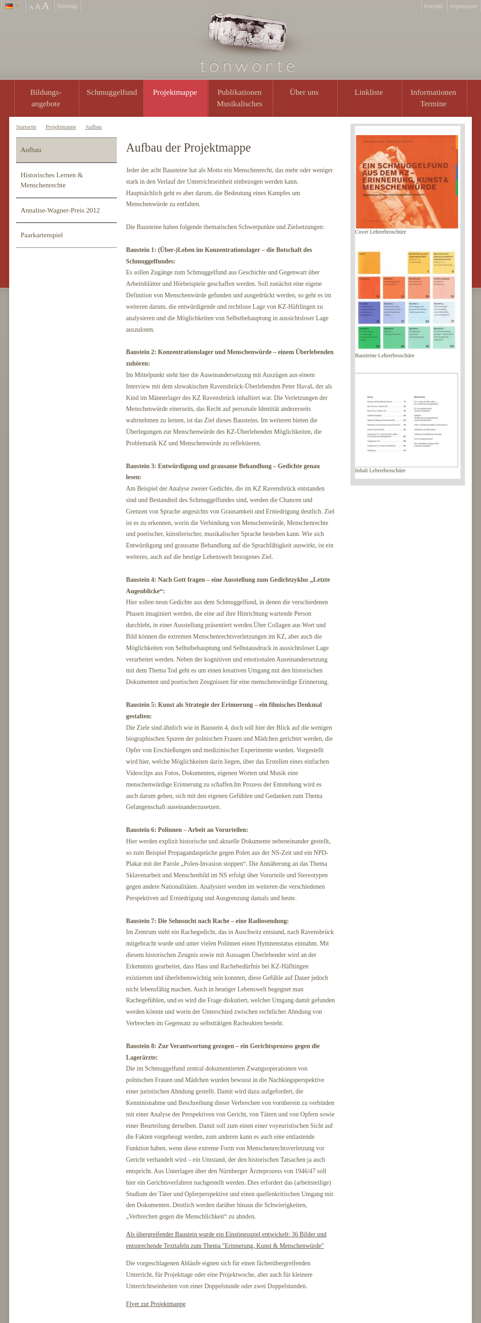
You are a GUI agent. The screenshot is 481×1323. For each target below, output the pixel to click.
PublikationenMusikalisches (239, 97)
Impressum (463, 6)
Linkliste (369, 92)
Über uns (304, 92)
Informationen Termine (433, 97)
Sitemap (67, 6)
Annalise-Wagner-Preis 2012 (60, 210)
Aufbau (93, 127)
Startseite (26, 127)
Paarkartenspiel (42, 235)
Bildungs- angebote (46, 97)
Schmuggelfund (112, 92)
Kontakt (433, 6)
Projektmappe (175, 92)
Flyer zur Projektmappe (156, 1304)
